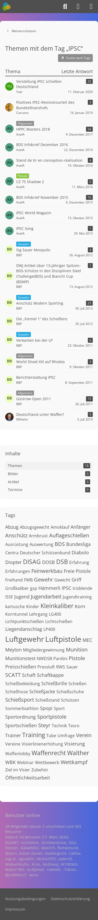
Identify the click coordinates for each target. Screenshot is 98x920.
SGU (72, 842)
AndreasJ (51, 864)
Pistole (77, 658)
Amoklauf (60, 527)
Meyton (13, 650)
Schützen (70, 700)
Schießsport (19, 699)
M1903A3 (69, 864)
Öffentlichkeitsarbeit (27, 778)
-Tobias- (70, 869)
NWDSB (44, 658)
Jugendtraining (77, 597)
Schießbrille (54, 683)
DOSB (48, 562)
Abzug (12, 527)
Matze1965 (14, 869)
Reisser (11, 847)
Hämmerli (49, 588)
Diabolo (80, 552)
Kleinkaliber (57, 606)
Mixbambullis (17, 864)
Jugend (22, 596)
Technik (59, 726)
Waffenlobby (17, 753)
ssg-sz (10, 858)
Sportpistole (51, 716)
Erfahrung (79, 562)
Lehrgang (38, 614)
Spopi (46, 708)
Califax (74, 853)
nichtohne (30, 842)
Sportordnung (20, 717)
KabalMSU (30, 847)
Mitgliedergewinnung (44, 650)
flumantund (67, 847)
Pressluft (46, 667)
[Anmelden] (78, 6)
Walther (78, 753)
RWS (60, 667)
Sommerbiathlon (22, 708)
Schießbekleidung (22, 683)
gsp (33, 588)
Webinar (25, 762)
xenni (34, 874)
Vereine (12, 744)
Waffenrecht (49, 753)
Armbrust (38, 536)
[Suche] (65, 6)
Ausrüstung (16, 544)
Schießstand (47, 700)
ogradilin (26, 858)
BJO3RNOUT (15, 874)
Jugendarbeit (46, 596)
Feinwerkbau (46, 570)
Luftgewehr (24, 639)
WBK (10, 762)
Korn (80, 606)
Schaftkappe (50, 675)
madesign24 (55, 853)
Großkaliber (17, 588)
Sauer (72, 667)
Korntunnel (16, 614)
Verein (83, 735)
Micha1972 (46, 858)
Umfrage (66, 735)
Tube (51, 735)
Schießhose (16, 692)
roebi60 (53, 869)
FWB (28, 580)
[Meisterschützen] (6, 6)
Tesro (73, 726)
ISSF (9, 597)
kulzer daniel (30, 853)
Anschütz (16, 535)
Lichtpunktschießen (24, 621)
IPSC (66, 588)
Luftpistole (63, 639)
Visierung (74, 744)
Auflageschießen (69, 535)
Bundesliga (78, 544)
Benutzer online (22, 815)
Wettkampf (74, 762)
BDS (60, 544)
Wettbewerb (47, 762)
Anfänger (80, 527)
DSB (62, 561)
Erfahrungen (17, 571)
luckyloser (35, 869)
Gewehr (43, 579)
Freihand (14, 580)
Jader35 (65, 858)
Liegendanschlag (23, 629)
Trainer (13, 735)
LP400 (49, 629)
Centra (12, 553)
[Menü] (91, 6)
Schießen (77, 683)
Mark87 (11, 842)
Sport (59, 708)
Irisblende (82, 588)
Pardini (60, 658)
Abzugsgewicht (34, 527)
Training (33, 735)
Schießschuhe (70, 692)
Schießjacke (42, 691)
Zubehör (39, 770)
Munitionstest (20, 658)
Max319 (48, 847)
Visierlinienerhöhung (42, 744)
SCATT (13, 674)
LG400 (55, 614)
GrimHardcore (53, 842)
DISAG (32, 561)
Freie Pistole (77, 571)
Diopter (13, 562)
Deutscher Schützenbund (45, 553)
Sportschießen (21, 725)
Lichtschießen (58, 621)
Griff (76, 580)
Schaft (29, 675)
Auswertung (41, 544)
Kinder (32, 606)
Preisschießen (20, 666)
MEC (87, 640)
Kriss (36, 864)
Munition (77, 649)
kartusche (15, 606)
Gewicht (62, 580)
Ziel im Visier (17, 770)
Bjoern (11, 853)
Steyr (44, 725)
